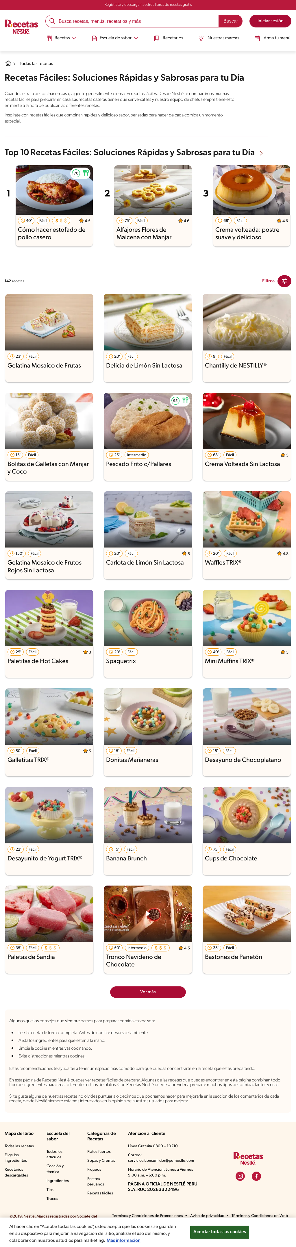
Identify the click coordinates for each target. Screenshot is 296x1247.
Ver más (148, 991)
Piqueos (94, 1189)
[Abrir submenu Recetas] (62, 38)
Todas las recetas (38, 63)
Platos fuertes (99, 1165)
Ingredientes (58, 1194)
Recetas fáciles (100, 1212)
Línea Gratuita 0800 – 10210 (153, 1159)
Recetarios (168, 38)
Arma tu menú (271, 38)
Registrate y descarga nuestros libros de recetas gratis (148, 5)
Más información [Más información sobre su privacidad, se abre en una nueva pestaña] (146, 1243)
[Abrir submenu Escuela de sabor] (115, 38)
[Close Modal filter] (284, 280)
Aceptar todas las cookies (220, 1235)
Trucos (53, 1212)
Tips (50, 1203)
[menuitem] (62, 40)
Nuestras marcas (218, 38)
